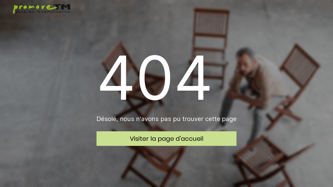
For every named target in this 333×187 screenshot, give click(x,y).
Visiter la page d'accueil (166, 138)
